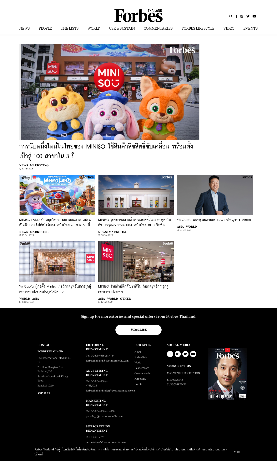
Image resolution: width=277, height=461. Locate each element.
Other (125, 298)
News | (24, 165)
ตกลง (237, 452)
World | (25, 298)
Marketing (39, 165)
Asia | (181, 226)
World (191, 226)
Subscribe (139, 329)
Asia (35, 298)
